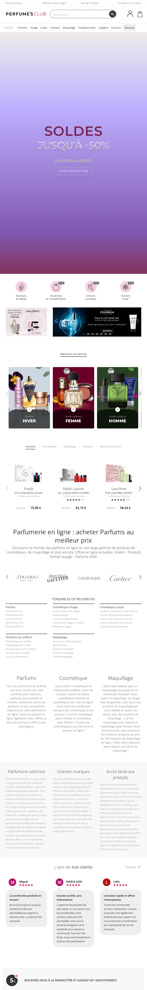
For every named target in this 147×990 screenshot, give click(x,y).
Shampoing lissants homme (20, 645)
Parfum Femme (14, 607)
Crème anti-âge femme (65, 614)
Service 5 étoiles (90, 3)
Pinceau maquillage (63, 645)
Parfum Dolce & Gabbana (67, 790)
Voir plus (116, 27)
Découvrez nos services (73, 350)
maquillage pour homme (119, 718)
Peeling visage (60, 611)
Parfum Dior (83, 786)
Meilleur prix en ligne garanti (54, 5)
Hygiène (103, 27)
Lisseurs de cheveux (16, 652)
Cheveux (55, 27)
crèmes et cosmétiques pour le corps (26, 811)
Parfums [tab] (30, 442)
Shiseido (78, 803)
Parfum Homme (14, 611)
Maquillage (69, 27)
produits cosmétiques (74, 682)
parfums (23, 682)
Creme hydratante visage (66, 607)
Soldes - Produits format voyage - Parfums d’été (95, 550)
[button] (17, 329)
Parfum (10, 603)
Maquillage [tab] (69, 442)
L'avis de (73, 863)
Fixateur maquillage (63, 648)
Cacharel (82, 794)
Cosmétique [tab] (49, 442)
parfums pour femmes (24, 694)
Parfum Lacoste (82, 799)
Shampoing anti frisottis (18, 641)
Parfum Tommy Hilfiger (75, 807)
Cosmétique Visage (65, 603)
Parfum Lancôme (62, 799)
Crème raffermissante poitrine (116, 611)
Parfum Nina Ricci (62, 803)
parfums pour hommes (26, 690)
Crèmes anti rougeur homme (68, 618)
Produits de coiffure (19, 633)
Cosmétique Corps (112, 603)
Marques (129, 27)
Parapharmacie (86, 27)
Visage (34, 27)
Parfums (22, 27)
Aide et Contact (14, 3)
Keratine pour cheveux (18, 648)
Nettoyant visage (62, 622)
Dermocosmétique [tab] (110, 442)
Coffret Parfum (14, 614)
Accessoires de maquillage (67, 637)
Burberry (71, 794)
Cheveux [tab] (88, 442)
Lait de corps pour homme (114, 622)
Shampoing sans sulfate (18, 637)
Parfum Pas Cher (15, 618)
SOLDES (8, 27)
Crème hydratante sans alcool (116, 618)
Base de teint (60, 641)
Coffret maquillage (63, 652)
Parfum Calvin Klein (64, 786)
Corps (43, 27)
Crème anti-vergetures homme (116, 614)
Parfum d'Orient (14, 622)
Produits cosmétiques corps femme (119, 607)
